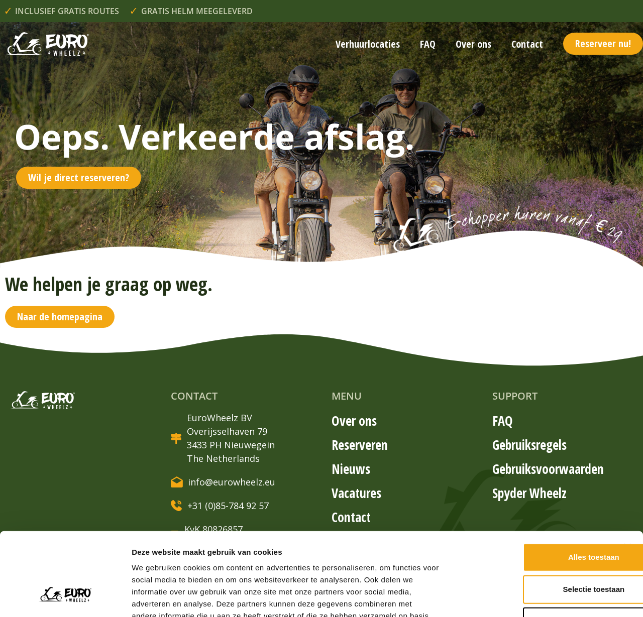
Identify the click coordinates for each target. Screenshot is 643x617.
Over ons (473, 44)
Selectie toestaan (534, 518)
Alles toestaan (533, 485)
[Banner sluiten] (627, 475)
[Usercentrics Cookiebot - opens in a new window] (65, 597)
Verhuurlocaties (368, 44)
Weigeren (533, 550)
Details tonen (543, 597)
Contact (527, 44)
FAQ (428, 44)
